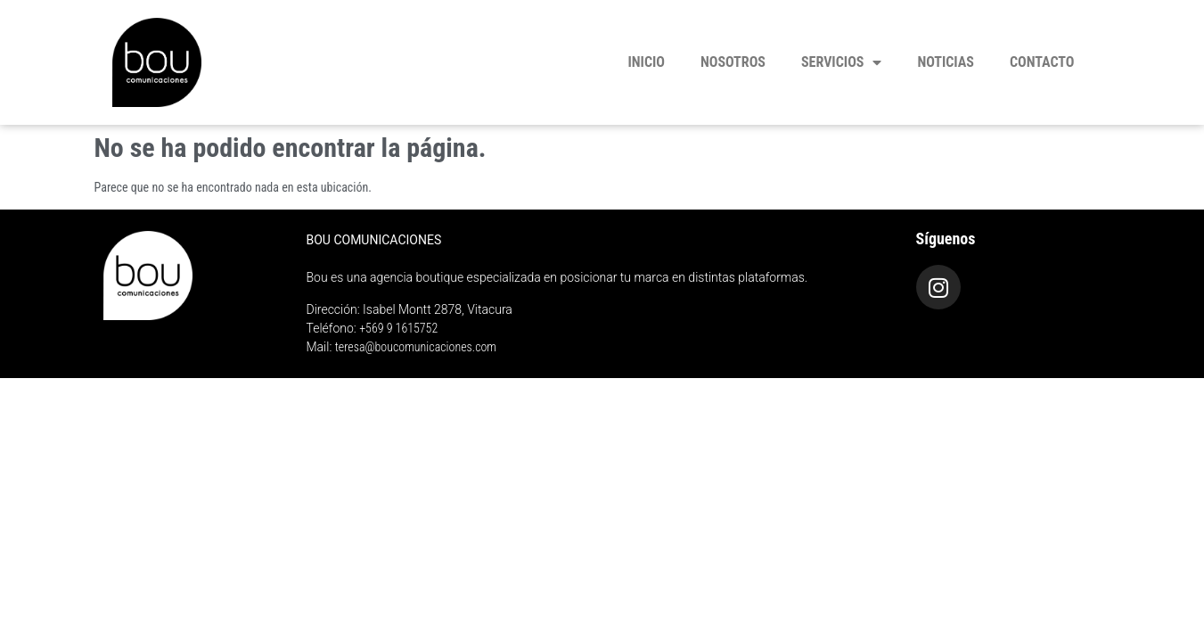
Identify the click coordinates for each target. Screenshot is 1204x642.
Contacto (1042, 62)
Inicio (646, 62)
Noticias (945, 62)
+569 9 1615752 (398, 328)
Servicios (841, 62)
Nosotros (733, 62)
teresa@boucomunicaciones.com (415, 347)
